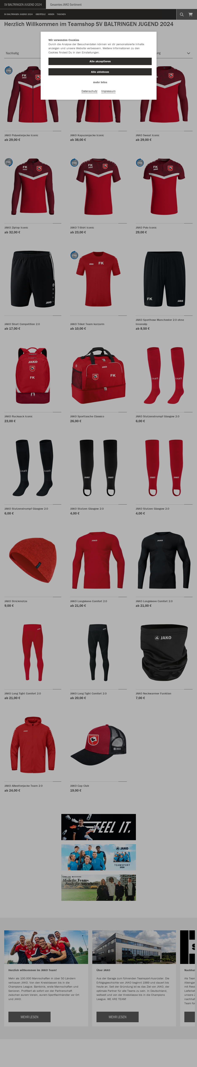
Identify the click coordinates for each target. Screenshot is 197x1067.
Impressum (108, 91)
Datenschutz (89, 91)
